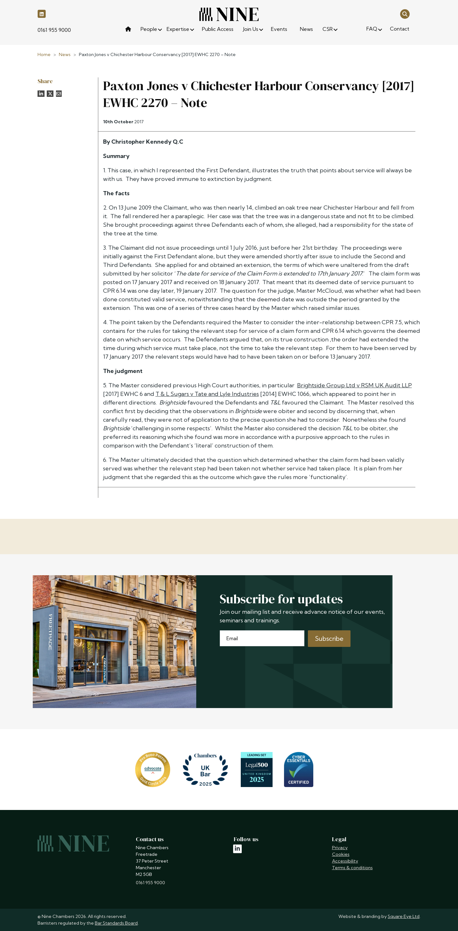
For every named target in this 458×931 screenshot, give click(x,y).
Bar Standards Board (116, 923)
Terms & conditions (352, 867)
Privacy (340, 847)
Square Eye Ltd (404, 916)
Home (44, 54)
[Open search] (405, 13)
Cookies (341, 854)
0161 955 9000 (54, 30)
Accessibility (345, 861)
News (65, 54)
